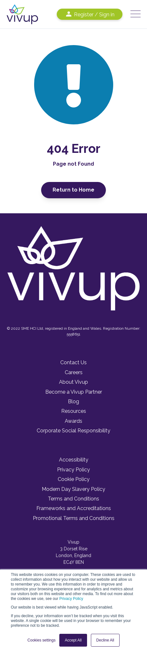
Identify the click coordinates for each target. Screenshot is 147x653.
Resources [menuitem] (73, 411)
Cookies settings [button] (41, 640)
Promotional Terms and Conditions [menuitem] (73, 518)
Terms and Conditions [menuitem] (73, 499)
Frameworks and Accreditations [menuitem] (73, 508)
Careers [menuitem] (74, 372)
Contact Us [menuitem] (73, 362)
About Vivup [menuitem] (73, 382)
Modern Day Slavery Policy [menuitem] (73, 489)
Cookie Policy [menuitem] (74, 479)
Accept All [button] (73, 640)
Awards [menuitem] (73, 421)
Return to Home (73, 190)
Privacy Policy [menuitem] (73, 470)
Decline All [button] (105, 640)
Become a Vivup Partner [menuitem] (73, 392)
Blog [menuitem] (73, 401)
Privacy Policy (71, 598)
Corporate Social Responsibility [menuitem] (73, 431)
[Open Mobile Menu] (135, 14)
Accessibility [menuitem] (73, 460)
